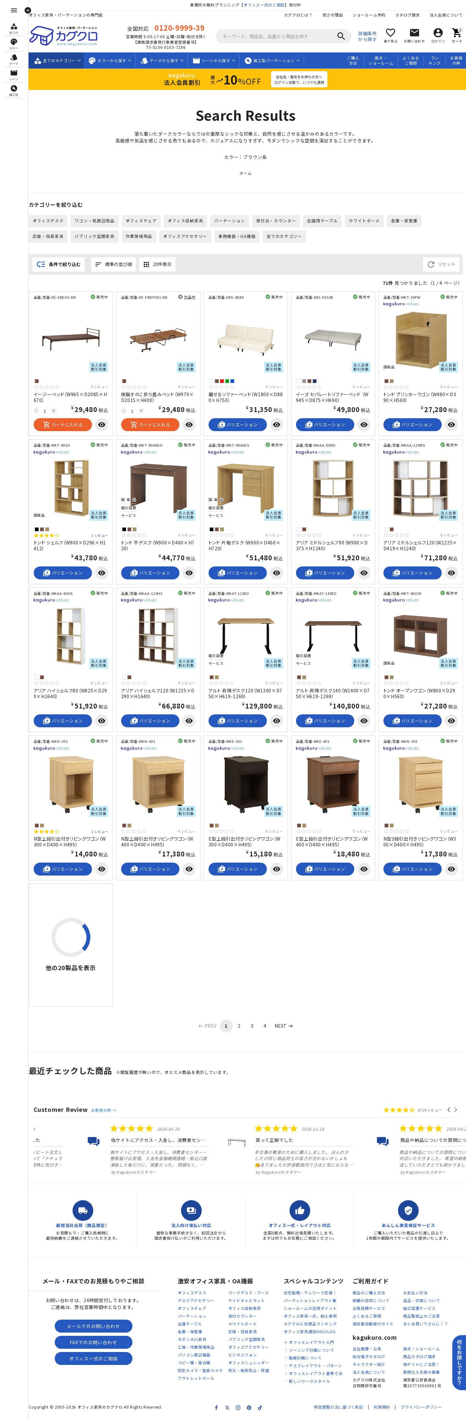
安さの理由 (333, 14)
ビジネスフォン (242, 1355)
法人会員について (446, 14)
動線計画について (305, 1357)
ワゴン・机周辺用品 (94, 221)
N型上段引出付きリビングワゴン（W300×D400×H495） (70, 841)
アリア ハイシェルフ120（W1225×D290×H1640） (158, 693)
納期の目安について (371, 1300)
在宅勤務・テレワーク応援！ (310, 1292)
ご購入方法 (353, 60)
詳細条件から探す (367, 36)
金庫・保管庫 (404, 221)
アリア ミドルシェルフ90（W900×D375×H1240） (332, 545)
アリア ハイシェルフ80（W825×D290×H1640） (71, 693)
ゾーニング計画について (311, 1350)
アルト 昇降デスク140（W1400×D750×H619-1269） (333, 693)
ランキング (434, 60)
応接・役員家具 (48, 236)
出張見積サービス (369, 1308)
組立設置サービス (419, 1308)
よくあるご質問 (411, 60)
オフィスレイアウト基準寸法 (315, 1373)
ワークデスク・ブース (248, 1292)
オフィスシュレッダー (248, 1362)
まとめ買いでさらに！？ (426, 1323)
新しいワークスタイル (309, 1381)
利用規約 (382, 1407)
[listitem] (92, 1149)
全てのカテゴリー (284, 236)
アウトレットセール (196, 1378)
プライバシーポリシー (421, 1407)
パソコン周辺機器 (194, 1355)
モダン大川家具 (192, 1339)
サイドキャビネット (246, 1300)
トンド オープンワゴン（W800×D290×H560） (419, 693)
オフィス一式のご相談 (264, 4)
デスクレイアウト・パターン (315, 1365)
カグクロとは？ (298, 14)
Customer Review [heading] (61, 1109)
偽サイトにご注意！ (421, 1364)
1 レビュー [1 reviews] (100, 535)
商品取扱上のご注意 (421, 1316)
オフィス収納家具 (185, 221)
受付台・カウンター (276, 221)
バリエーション (238, 425)
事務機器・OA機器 (237, 236)
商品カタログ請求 (419, 1356)
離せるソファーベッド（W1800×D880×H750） (246, 397)
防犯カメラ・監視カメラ (200, 1370)
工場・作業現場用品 (196, 1347)
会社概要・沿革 (367, 1348)
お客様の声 (456, 60)
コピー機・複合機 (194, 1362)
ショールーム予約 (369, 14)
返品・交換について (421, 1300)
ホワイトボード (364, 221)
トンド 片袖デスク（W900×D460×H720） (245, 545)
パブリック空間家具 (94, 236)
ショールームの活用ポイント (310, 1308)
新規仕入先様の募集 (421, 1372)
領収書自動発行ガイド (373, 1323)
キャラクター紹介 (369, 1364)
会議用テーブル (322, 221)
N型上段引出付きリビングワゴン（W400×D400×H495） (157, 841)
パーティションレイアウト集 (310, 1300)
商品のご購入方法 (369, 1292)
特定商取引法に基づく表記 (338, 1407)
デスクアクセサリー (196, 1300)
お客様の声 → (104, 1110)
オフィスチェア (141, 221)
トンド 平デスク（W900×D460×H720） (158, 545)
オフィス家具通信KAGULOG (310, 1331)
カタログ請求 (407, 14)
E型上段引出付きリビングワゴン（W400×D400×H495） (332, 841)
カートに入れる (63, 425)
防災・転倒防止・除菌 (248, 1370)
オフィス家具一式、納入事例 (310, 1316)
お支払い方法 (415, 1292)
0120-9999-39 (179, 27)
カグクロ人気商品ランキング (310, 1323)
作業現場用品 (139, 236)
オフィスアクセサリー (185, 236)
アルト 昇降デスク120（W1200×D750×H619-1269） (246, 693)
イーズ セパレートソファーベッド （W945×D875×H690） (332, 397)
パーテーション (229, 221)
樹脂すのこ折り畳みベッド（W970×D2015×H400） (157, 397)
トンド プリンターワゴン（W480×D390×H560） (419, 397)
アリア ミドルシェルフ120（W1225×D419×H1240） (420, 545)
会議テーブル (190, 1323)
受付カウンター (242, 1316)
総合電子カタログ (369, 1356)
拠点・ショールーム (381, 60)
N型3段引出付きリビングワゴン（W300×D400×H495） (420, 841)
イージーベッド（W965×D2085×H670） (70, 397)
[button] (449, 1110)
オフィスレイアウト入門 (311, 1342)
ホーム (245, 173)
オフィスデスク (48, 221)
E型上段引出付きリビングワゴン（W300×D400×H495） (244, 841)
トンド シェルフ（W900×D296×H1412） (70, 545)
